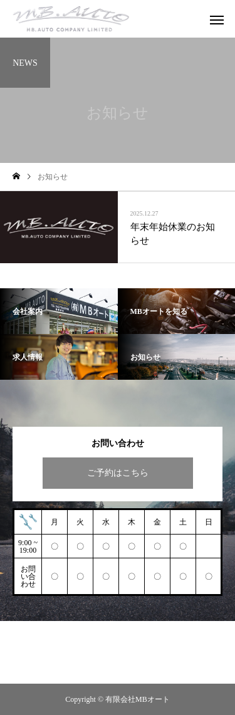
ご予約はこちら (118, 473)
